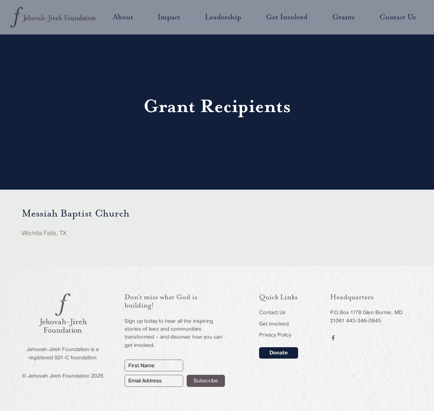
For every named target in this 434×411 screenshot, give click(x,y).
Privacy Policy (275, 335)
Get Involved (274, 324)
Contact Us (272, 312)
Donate (278, 352)
